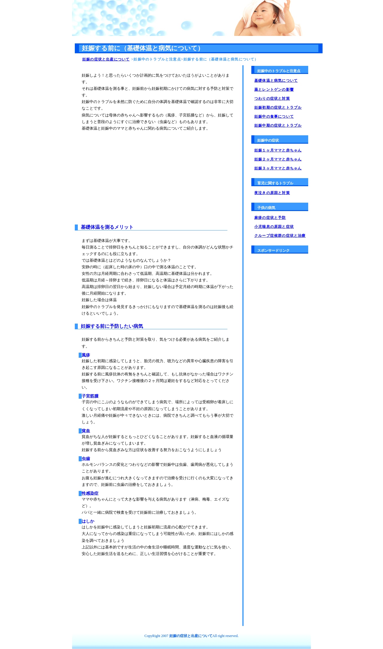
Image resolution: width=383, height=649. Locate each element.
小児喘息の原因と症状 (274, 227)
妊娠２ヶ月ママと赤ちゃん (278, 159)
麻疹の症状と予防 (270, 218)
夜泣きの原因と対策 (272, 193)
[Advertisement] (131, 174)
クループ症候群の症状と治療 (280, 235)
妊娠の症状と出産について (106, 59)
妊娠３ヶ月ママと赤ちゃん (278, 168)
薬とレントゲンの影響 (274, 89)
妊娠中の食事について (274, 116)
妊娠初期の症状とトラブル (278, 107)
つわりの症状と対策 (272, 98)
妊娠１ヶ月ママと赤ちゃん (278, 150)
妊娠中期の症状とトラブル (278, 125)
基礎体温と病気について (276, 80)
